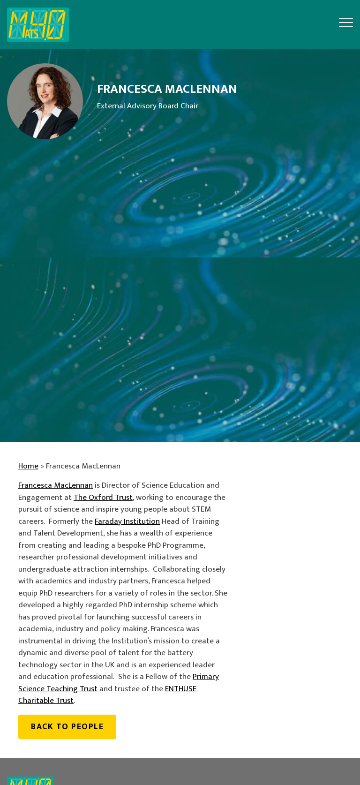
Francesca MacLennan (55, 485)
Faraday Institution (127, 521)
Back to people (67, 726)
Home (28, 466)
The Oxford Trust (103, 497)
